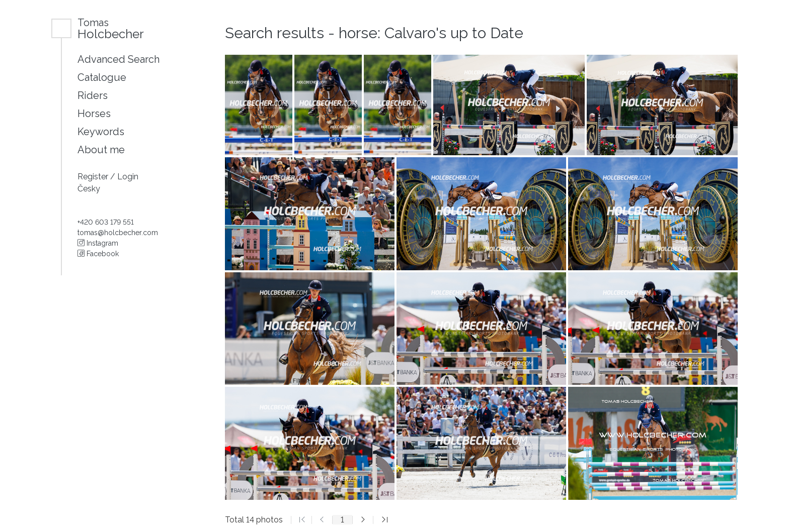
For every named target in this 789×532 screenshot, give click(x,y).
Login (127, 176)
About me (101, 150)
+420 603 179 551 (105, 222)
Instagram (97, 243)
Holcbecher (110, 28)
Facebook (98, 254)
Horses (94, 114)
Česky (88, 188)
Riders (92, 95)
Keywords (100, 132)
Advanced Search (118, 59)
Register (93, 176)
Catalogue (101, 77)
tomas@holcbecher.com (117, 233)
